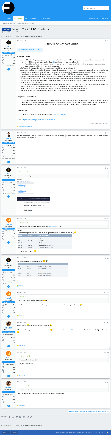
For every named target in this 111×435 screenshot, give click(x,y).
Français (14, 432)
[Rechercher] (96, 8)
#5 (107, 260)
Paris (13, 158)
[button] (39, 18)
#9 (107, 384)
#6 (107, 294)
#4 (107, 221)
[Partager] (104, 41)
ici (55, 62)
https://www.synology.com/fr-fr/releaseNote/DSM (39, 122)
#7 (107, 324)
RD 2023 (6, 432)
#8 (107, 354)
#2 (107, 135)
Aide (96, 432)
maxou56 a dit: (23, 388)
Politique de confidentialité (85, 432)
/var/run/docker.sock (12, 66)
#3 (107, 170)
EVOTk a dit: (23, 224)
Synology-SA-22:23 (60, 116)
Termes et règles (71, 432)
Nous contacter (60, 432)
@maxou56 (69, 332)
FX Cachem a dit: (24, 174)
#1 (107, 41)
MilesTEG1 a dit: (24, 358)
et (26, 128)
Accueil (101, 432)
